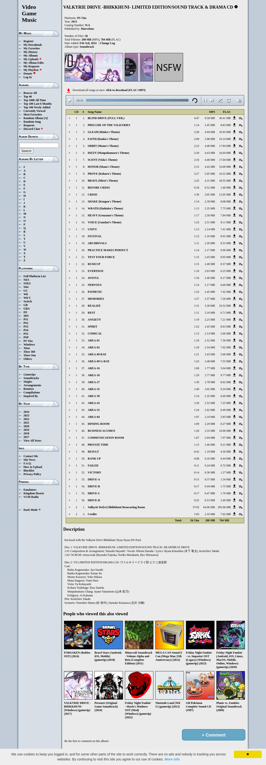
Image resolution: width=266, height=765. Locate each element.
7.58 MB (225, 340)
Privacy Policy (32, 474)
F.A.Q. (27, 463)
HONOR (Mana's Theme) (103, 166)
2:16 (196, 159)
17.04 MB (225, 159)
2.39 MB (210, 201)
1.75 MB (225, 486)
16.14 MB (225, 139)
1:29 (196, 375)
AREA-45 (94, 403)
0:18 (196, 187)
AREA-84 (94, 417)
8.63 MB (225, 326)
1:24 (196, 410)
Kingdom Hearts (33, 493)
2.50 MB (210, 215)
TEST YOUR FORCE (101, 257)
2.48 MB (210, 361)
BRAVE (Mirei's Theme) (103, 180)
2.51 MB (210, 222)
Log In (27, 77)
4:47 (196, 118)
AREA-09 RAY (97, 354)
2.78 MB (210, 382)
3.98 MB (210, 139)
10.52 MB (225, 305)
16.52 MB (225, 173)
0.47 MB (210, 493)
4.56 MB (225, 451)
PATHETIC (95, 291)
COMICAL (95, 333)
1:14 (196, 125)
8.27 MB (225, 424)
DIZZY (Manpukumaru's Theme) (108, 153)
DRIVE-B (94, 486)
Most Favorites (32, 114)
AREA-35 (94, 389)
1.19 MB (210, 451)
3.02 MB (210, 389)
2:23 (196, 146)
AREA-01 (94, 340)
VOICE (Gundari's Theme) (104, 222)
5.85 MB (225, 417)
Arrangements (32, 385)
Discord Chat (33, 129)
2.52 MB (210, 340)
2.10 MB (210, 417)
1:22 (196, 326)
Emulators (29, 489)
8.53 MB (225, 243)
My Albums (30, 55)
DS (25, 312)
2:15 (196, 166)
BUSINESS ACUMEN (101, 430)
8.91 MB (225, 236)
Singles (27, 381)
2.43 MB (210, 354)
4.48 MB (210, 146)
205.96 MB (224, 507)
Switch (27, 301)
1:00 (196, 368)
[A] (46, 118)
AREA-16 (94, 368)
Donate (29, 73)
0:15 (196, 479)
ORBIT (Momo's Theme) (103, 146)
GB (25, 305)
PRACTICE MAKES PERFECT (108, 250)
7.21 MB (225, 319)
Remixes (28, 389)
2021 (26, 422)
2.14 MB (210, 229)
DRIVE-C (94, 493)
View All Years (32, 440)
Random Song (32, 121)
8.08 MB (225, 201)
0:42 (196, 451)
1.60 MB (225, 187)
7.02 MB (225, 347)
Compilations (31, 392)
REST (91, 312)
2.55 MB (210, 430)
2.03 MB (210, 271)
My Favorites (31, 48)
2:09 (196, 139)
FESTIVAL (95, 236)
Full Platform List (34, 276)
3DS (26, 315)
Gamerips (29, 374)
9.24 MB (225, 389)
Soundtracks (31, 378)
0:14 (196, 472)
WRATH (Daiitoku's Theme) (105, 208)
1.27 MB (225, 472)
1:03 (196, 514)
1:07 (196, 417)
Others (27, 359)
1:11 (196, 243)
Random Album (33, 118)
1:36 (196, 194)
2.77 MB (210, 375)
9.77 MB (225, 375)
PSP (26, 337)
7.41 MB (225, 229)
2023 (26, 415)
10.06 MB (225, 430)
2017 (26, 437)
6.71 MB (225, 312)
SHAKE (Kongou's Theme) (104, 201)
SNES (27, 283)
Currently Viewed (34, 111)
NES (26, 280)
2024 (26, 412)
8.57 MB (225, 264)
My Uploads (32, 59)
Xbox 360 (29, 351)
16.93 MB (225, 132)
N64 (26, 287)
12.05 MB (225, 194)
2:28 (196, 132)
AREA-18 (94, 375)
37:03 (196, 507)
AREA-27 (94, 382)
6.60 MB (225, 285)
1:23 (196, 222)
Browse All (30, 93)
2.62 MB (210, 410)
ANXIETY (94, 319)
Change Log (107, 43)
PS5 (25, 333)
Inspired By (30, 396)
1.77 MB (210, 368)
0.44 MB (225, 458)
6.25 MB (225, 271)
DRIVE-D (94, 500)
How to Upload (32, 467)
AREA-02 (94, 347)
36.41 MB (225, 118)
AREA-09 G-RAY (99, 361)
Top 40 (27, 96)
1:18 (196, 340)
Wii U (27, 297)
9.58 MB (210, 118)
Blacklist (28, 470)
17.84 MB (225, 146)
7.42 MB (225, 291)
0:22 (196, 500)
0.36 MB (210, 472)
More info (172, 759)
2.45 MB (210, 125)
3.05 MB (210, 194)
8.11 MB (226, 222)
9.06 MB (225, 250)
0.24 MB (210, 465)
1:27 (196, 298)
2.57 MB (210, 298)
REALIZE (94, 305)
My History (30, 52)
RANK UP (94, 458)
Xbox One (29, 355)
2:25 (196, 180)
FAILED (93, 465)
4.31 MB (210, 180)
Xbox (26, 348)
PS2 (25, 323)
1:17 (196, 215)
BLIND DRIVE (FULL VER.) (106, 118)
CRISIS (92, 194)
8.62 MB (225, 382)
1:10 (196, 271)
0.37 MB (210, 479)
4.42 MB (210, 166)
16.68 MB (225, 166)
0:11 (196, 465)
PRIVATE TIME (98, 444)
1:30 (196, 382)
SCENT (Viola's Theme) (102, 159)
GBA (26, 308)
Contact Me (30, 456)
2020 (26, 426)
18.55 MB (225, 180)
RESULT (93, 451)
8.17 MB (225, 278)
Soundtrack (87, 46)
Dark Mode (32, 510)
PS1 (25, 319)
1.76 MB (225, 493)
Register (28, 41)
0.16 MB (210, 458)
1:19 (196, 319)
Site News (29, 459)
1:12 (196, 236)
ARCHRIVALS (97, 243)
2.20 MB (210, 243)
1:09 (196, 424)
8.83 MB (225, 125)
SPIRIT (92, 326)
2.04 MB (210, 437)
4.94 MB (210, 132)
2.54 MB (210, 347)
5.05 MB (210, 173)
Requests (29, 125)
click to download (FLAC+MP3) (125, 90)
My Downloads (32, 44)
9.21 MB (225, 444)
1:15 (196, 257)
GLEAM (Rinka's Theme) (104, 132)
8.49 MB (225, 410)
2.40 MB (210, 264)
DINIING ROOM (99, 424)
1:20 (196, 403)
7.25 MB (225, 403)
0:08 (196, 458)
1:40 (196, 389)
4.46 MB (210, 159)
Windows (29, 344)
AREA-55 (94, 410)
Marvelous (87, 28)
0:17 (196, 486)
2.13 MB (210, 333)
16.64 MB (225, 153)
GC (25, 290)
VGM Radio (31, 497)
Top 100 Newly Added (36, 107)
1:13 (196, 208)
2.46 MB (210, 444)
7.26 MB (225, 298)
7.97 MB (225, 437)
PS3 (25, 326)
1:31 (196, 305)
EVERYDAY (96, 271)
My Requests (31, 66)
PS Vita (28, 341)
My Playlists (32, 70)
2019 (26, 429)
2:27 (196, 173)
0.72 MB (225, 465)
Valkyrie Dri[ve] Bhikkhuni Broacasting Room (116, 507)
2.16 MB (210, 236)
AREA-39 (94, 396)
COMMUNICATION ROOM (106, 437)
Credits (92, 514)
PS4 (25, 330)
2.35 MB (210, 208)
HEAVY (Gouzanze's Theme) (105, 215)
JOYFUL (93, 278)
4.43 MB (210, 153)
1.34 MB (225, 479)
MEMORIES (96, 298)
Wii (25, 294)
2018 (26, 433)
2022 (26, 419)
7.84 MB (225, 215)
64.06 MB (209, 507)
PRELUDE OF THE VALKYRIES (109, 125)
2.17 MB (210, 250)
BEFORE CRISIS (99, 187)
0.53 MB (210, 500)
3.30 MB (210, 305)
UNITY (92, 229)
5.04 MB (225, 368)
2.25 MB (210, 319)
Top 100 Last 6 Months (37, 103)
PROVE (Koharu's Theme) (104, 173)
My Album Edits (33, 62)
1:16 (196, 278)
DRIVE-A (94, 479)
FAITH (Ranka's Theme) (103, 139)
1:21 (196, 354)
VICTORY (94, 472)
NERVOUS (95, 285)
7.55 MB (225, 361)
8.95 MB (225, 257)
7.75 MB (225, 208)
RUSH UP (94, 264)
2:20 (196, 153)
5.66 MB (225, 333)
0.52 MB (210, 187)
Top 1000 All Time (34, 100)
